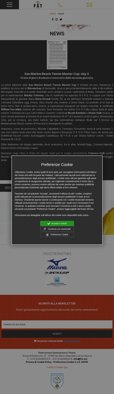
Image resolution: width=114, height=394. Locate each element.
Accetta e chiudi (57, 223)
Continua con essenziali (57, 229)
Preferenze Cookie (57, 234)
